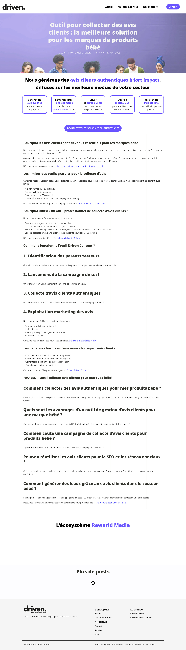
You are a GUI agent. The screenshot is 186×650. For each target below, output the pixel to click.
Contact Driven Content (77, 370)
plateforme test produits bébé (91, 203)
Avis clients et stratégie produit (82, 340)
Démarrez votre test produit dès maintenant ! (93, 128)
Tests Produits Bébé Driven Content (110, 502)
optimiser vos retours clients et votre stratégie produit (79, 166)
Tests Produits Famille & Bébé (67, 238)
